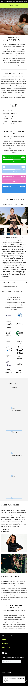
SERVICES (5, 644)
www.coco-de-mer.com (16, 121)
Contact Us (25, 5)
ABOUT (4, 639)
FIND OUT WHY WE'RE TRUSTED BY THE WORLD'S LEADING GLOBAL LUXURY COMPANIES (14, 1)
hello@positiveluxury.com (10, 635)
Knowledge (6, 648)
